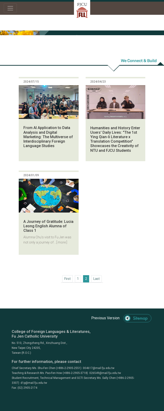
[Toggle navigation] (10, 8)
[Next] (96, 278)
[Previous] (67, 278)
